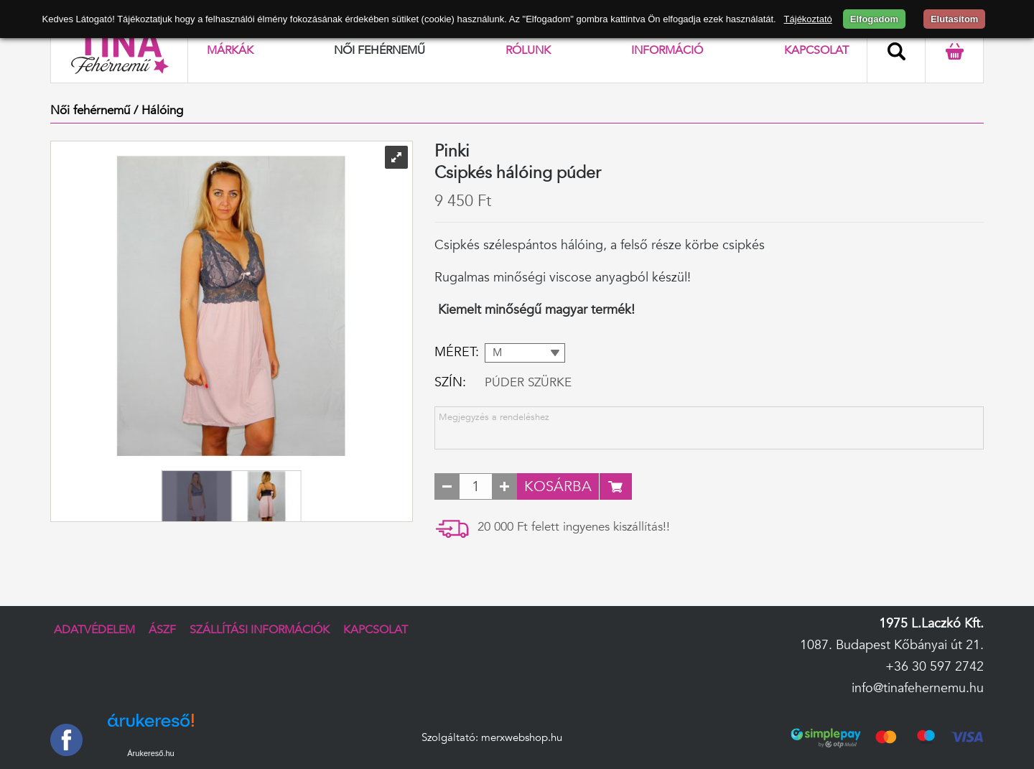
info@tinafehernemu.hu (918, 688)
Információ (667, 50)
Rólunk (528, 50)
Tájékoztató (808, 19)
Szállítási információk (260, 630)
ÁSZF (162, 630)
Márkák (230, 50)
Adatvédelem (94, 630)
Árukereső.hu (150, 753)
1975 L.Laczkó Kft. (931, 624)
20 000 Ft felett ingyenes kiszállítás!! (574, 526)
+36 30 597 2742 (934, 667)
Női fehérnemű (379, 50)
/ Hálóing (158, 110)
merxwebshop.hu (521, 737)
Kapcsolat (816, 50)
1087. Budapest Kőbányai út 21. (892, 645)
